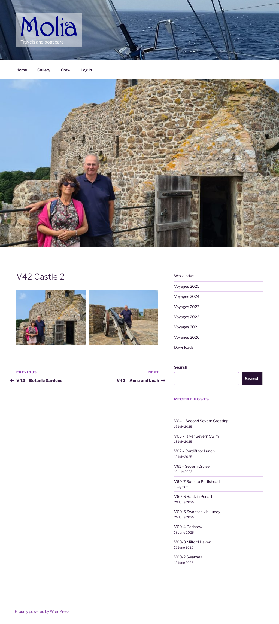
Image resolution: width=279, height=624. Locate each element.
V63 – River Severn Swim (196, 436)
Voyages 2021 (186, 327)
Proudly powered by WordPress (42, 611)
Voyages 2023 (186, 306)
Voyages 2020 (187, 337)
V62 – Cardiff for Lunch (194, 451)
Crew (65, 70)
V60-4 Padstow (188, 526)
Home (21, 70)
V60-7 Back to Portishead (197, 481)
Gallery (43, 70)
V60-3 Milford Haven (192, 542)
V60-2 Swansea (188, 557)
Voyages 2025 (186, 286)
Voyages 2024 (186, 296)
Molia (31, 19)
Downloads (183, 347)
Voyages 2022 (186, 316)
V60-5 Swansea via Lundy (197, 511)
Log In (86, 70)
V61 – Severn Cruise (192, 466)
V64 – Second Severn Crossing (201, 420)
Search (180, 367)
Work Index (184, 276)
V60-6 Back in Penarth (194, 496)
